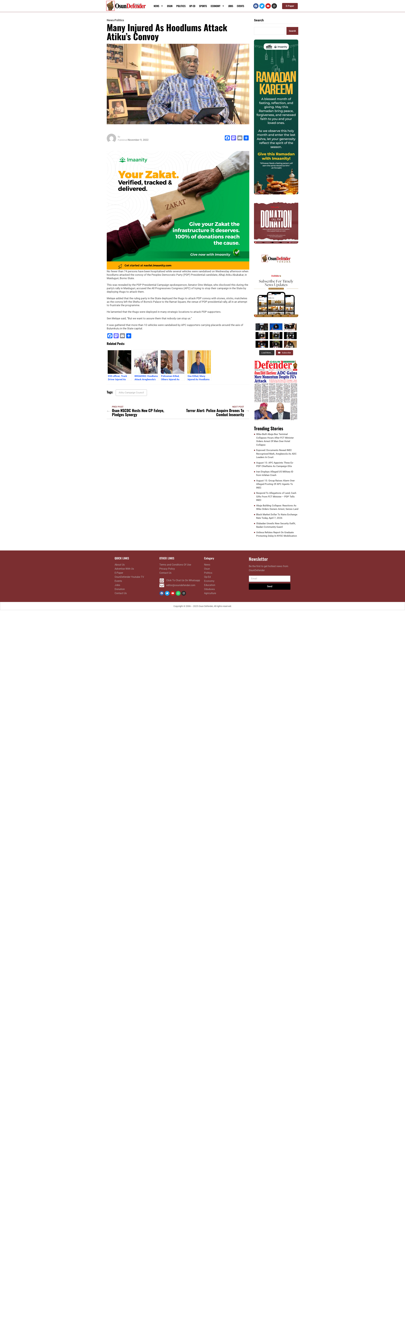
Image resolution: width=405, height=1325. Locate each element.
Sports (203, 6)
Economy (217, 6)
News (158, 6)
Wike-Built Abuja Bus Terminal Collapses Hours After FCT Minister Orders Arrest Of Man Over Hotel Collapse (275, 439)
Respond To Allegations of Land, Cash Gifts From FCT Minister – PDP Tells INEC (276, 497)
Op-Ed (192, 6)
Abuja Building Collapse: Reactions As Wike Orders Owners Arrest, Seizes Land (277, 507)
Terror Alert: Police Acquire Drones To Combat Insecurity (215, 412)
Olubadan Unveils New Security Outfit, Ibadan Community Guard (276, 525)
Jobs (230, 6)
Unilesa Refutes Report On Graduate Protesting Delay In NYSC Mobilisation (276, 534)
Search (259, 20)
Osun (170, 6)
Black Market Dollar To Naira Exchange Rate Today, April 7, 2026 (276, 516)
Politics (181, 6)
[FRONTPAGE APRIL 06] (276, 390)
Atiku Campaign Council (131, 392)
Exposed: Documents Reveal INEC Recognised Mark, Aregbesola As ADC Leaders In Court (276, 454)
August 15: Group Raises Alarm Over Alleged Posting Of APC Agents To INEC (275, 484)
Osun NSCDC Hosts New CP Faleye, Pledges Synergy (138, 412)
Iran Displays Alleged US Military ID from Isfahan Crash (274, 473)
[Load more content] (266, 353)
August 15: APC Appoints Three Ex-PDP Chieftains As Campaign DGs (275, 464)
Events (240, 6)
